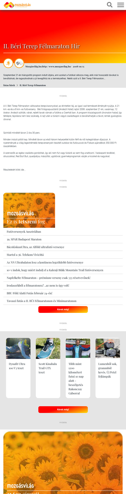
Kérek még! (63, 309)
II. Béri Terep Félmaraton (33, 85)
